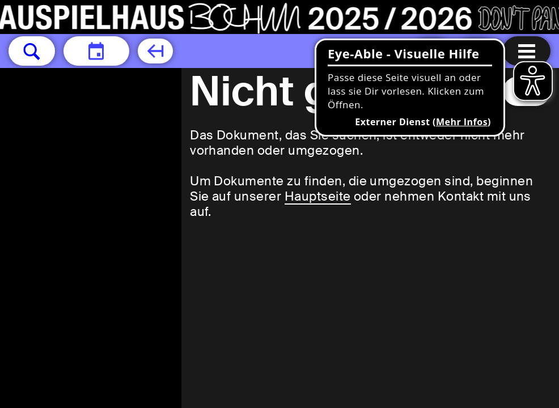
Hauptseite (318, 196)
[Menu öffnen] (526, 51)
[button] (32, 51)
